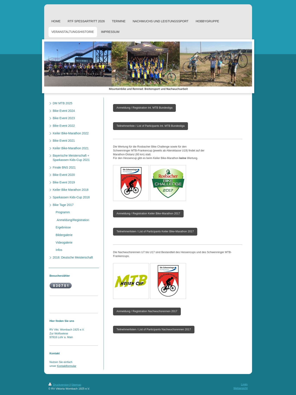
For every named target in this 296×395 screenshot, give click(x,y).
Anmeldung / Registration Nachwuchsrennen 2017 (146, 311)
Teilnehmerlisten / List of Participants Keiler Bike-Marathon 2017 (155, 231)
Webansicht (240, 388)
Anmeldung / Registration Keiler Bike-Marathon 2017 (148, 213)
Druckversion (59, 384)
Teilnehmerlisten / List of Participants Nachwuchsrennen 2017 (153, 329)
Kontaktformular (66, 366)
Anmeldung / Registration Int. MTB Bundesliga (144, 107)
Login (244, 384)
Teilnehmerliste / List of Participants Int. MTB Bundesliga (150, 125)
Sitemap (76, 384)
